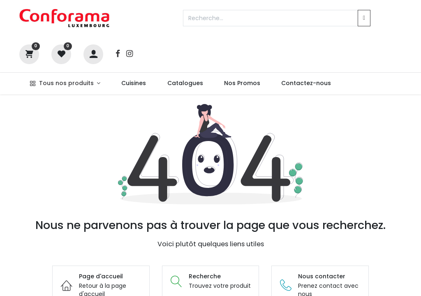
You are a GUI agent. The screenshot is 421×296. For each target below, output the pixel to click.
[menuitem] (134, 83)
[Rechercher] (364, 18)
